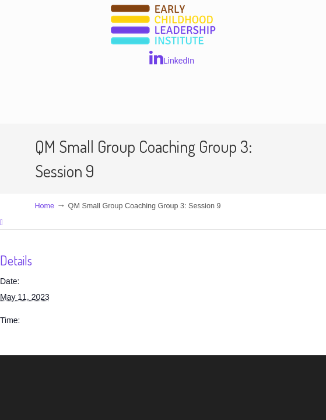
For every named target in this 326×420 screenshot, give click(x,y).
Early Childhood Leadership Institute (163, 25)
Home (45, 206)
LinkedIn (171, 58)
